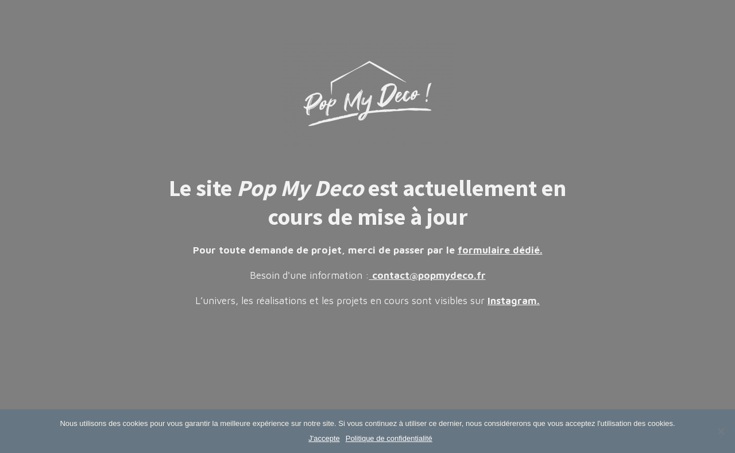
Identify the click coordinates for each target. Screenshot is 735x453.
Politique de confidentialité (389, 438)
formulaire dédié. (500, 250)
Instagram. (514, 300)
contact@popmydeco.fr (427, 275)
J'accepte (324, 438)
